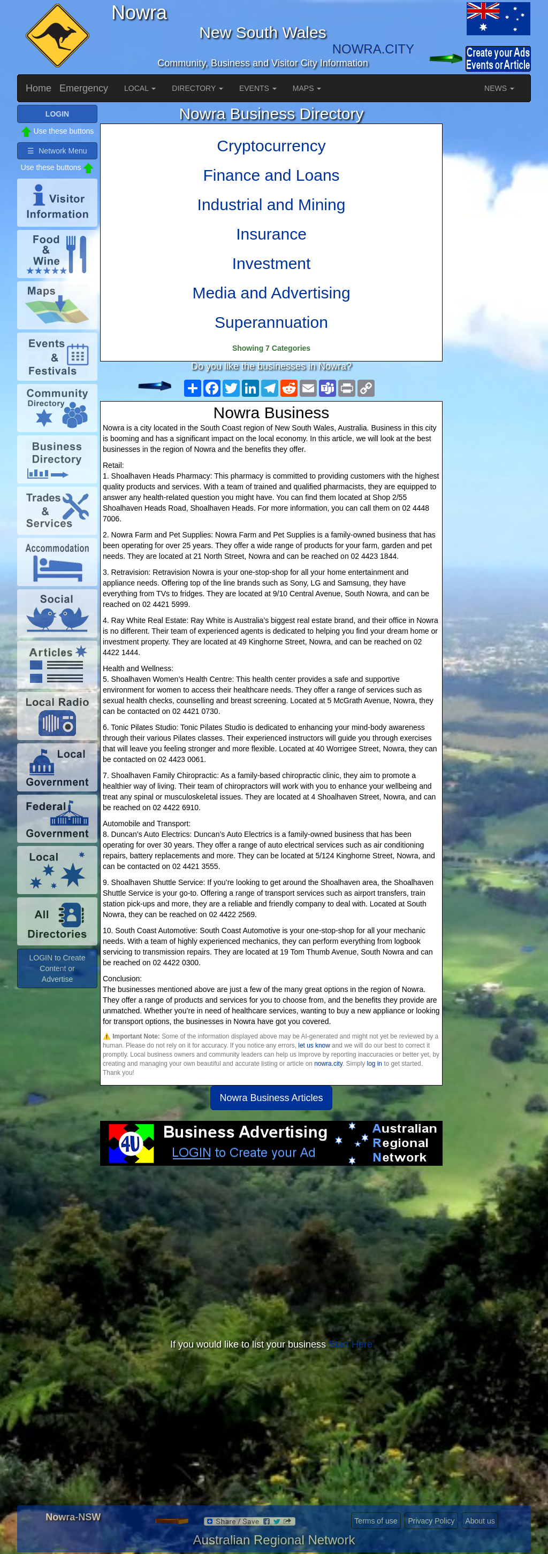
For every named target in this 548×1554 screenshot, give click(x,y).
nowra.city (328, 1063)
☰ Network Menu (57, 151)
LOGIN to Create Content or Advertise (57, 968)
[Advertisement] (271, 1251)
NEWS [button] (499, 88)
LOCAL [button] (140, 88)
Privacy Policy (431, 1521)
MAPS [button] (307, 88)
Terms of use (375, 1521)
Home (38, 88)
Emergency (83, 88)
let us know (314, 1045)
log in (374, 1063)
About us (479, 1521)
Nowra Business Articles (271, 1098)
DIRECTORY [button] (197, 88)
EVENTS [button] (258, 88)
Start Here (350, 1344)
